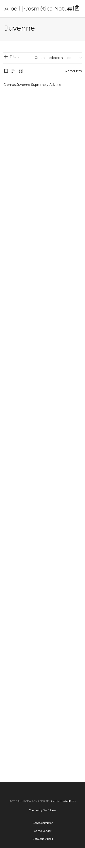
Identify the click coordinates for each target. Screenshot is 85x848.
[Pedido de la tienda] (58, 58)
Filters (14, 56)
